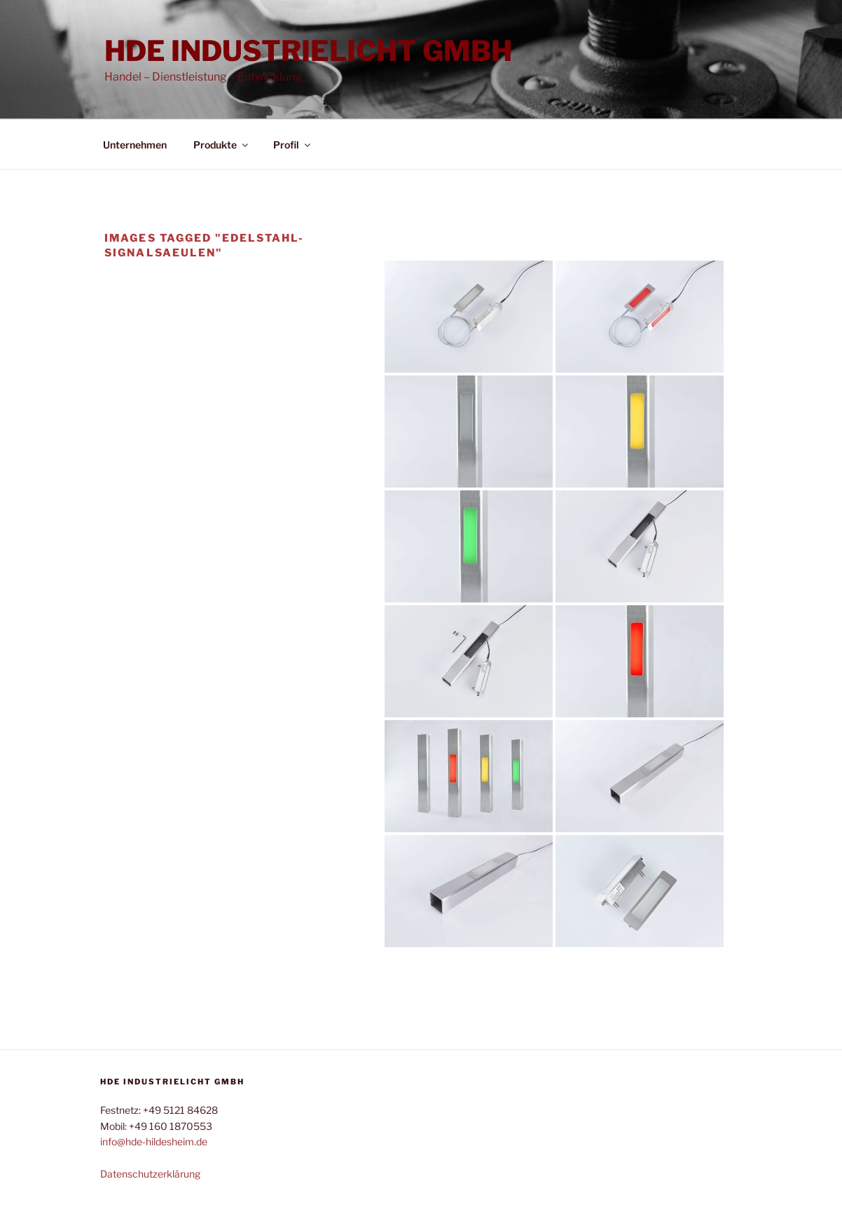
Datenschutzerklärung (150, 1174)
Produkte (221, 145)
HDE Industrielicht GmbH (308, 51)
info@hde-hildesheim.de (153, 1141)
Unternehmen (135, 145)
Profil (292, 145)
